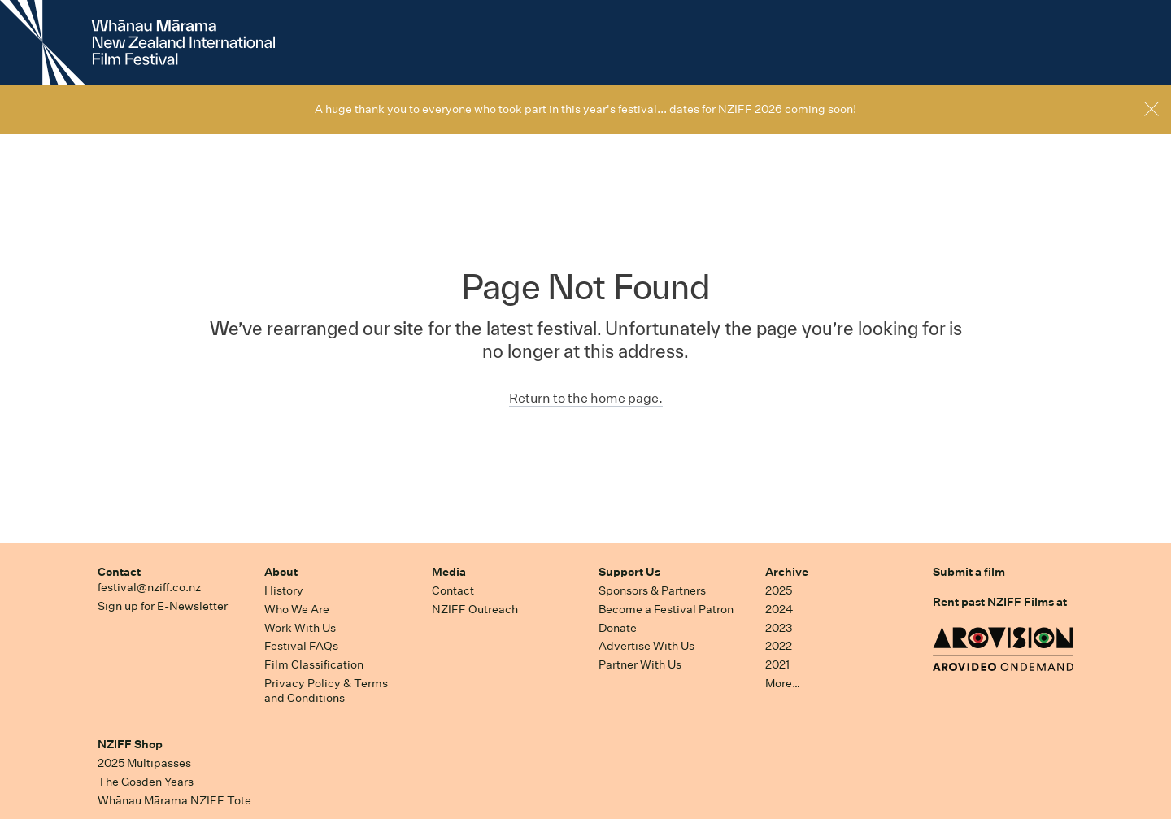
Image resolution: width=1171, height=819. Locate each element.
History (283, 590)
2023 (779, 628)
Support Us (629, 571)
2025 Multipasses (144, 763)
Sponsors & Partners (652, 590)
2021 (777, 664)
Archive (786, 571)
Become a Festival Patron (666, 609)
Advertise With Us (646, 645)
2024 (779, 609)
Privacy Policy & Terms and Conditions (326, 691)
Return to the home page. (586, 398)
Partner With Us (640, 664)
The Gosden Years (146, 781)
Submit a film (969, 571)
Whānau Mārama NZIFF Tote (174, 800)
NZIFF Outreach (475, 609)
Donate (618, 628)
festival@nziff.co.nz (149, 587)
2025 (778, 590)
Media (449, 571)
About (281, 571)
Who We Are (296, 609)
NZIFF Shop (130, 744)
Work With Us (300, 628)
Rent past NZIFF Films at (1000, 602)
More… (782, 683)
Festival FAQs (301, 645)
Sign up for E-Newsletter (163, 606)
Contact (119, 571)
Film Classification (313, 664)
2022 (778, 645)
